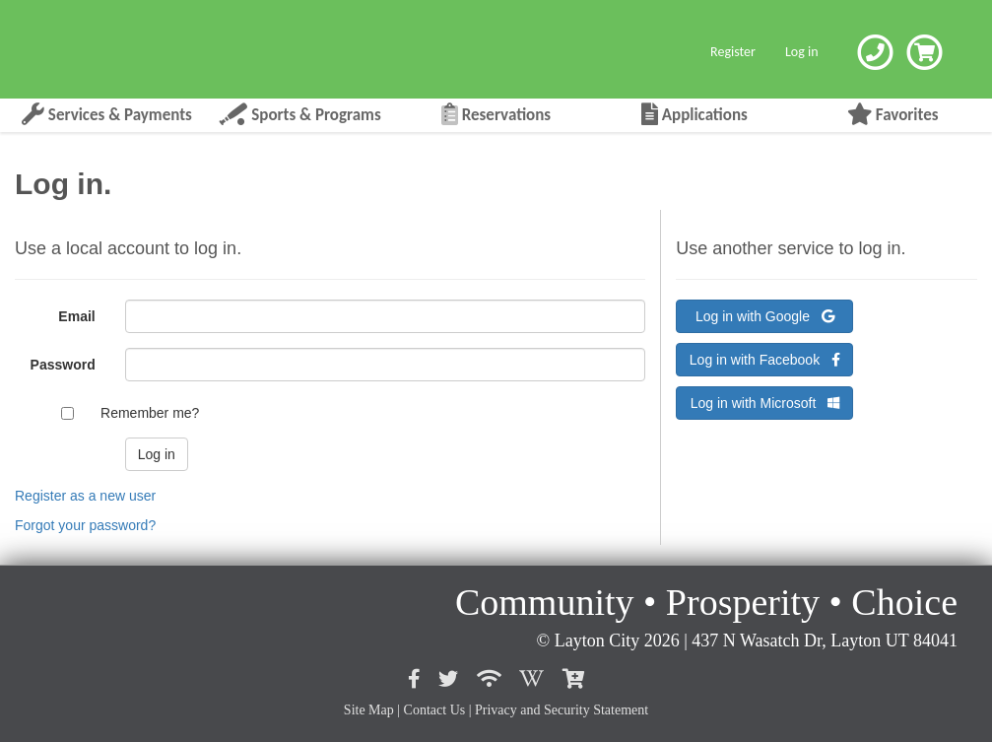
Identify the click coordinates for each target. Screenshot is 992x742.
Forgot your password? (85, 525)
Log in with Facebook (765, 360)
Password (63, 364)
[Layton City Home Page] (74, 42)
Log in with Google (764, 316)
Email (76, 316)
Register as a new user (85, 496)
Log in (802, 51)
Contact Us (435, 710)
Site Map (369, 710)
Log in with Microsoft (765, 403)
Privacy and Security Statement (561, 710)
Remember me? (149, 413)
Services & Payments (107, 114)
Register (733, 51)
